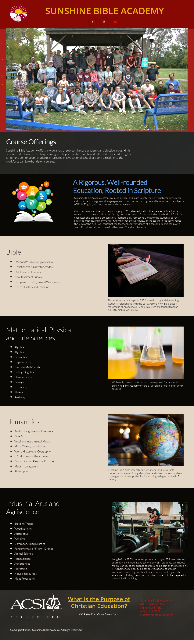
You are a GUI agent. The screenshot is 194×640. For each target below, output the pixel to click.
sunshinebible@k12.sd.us (156, 615)
